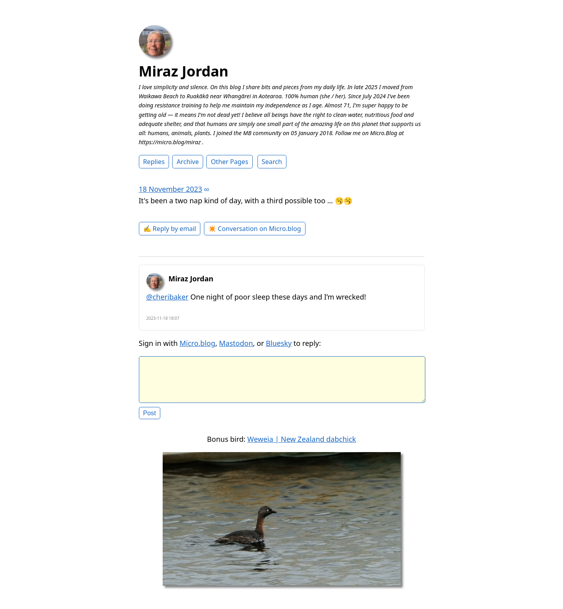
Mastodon (236, 343)
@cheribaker (167, 297)
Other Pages (229, 161)
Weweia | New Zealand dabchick (301, 445)
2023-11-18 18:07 (163, 318)
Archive (188, 161)
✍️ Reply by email (169, 228)
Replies (154, 161)
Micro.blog (197, 343)
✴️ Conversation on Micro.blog (254, 228)
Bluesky (279, 343)
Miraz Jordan (184, 71)
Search (272, 161)
